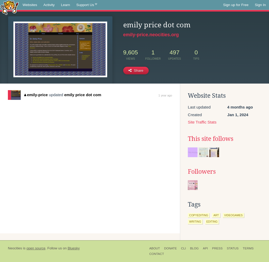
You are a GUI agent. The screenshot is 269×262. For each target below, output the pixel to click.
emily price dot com (82, 95)
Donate (170, 248)
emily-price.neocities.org (151, 34)
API (205, 248)
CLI (183, 248)
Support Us (86, 5)
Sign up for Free (236, 5)
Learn (65, 5)
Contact (156, 254)
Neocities (15, 248)
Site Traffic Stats (202, 122)
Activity (49, 5)
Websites (30, 5)
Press (217, 248)
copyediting (198, 215)
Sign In (260, 5)
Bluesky (74, 248)
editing (212, 221)
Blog (194, 248)
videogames (233, 215)
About (154, 248)
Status (233, 248)
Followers (202, 171)
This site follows (210, 138)
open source (36, 248)
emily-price (36, 95)
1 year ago (165, 95)
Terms (248, 248)
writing (195, 221)
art (216, 215)
